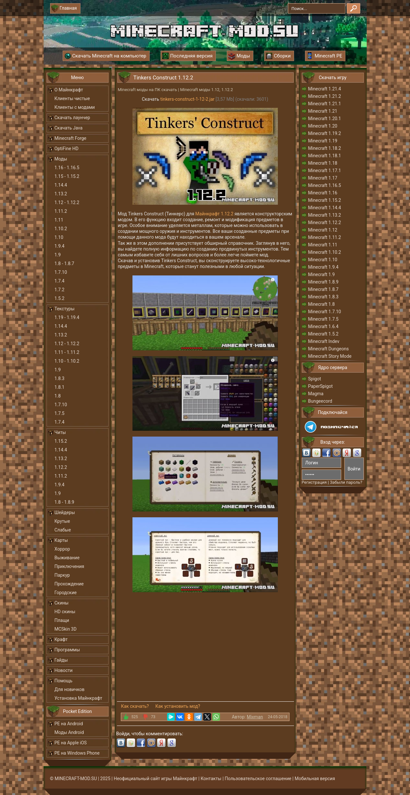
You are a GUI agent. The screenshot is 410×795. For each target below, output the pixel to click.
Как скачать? (135, 706)
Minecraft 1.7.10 (324, 311)
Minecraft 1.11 (322, 244)
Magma (316, 393)
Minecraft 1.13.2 (324, 215)
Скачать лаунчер (72, 117)
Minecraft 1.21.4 (324, 88)
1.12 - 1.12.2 (67, 202)
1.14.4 (61, 185)
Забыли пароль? (346, 482)
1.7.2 (60, 289)
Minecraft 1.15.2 (324, 200)
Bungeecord (320, 401)
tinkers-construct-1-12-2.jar (187, 99)
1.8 (58, 395)
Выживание (67, 557)
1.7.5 (60, 413)
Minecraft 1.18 (322, 163)
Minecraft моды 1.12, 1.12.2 (206, 89)
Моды (61, 158)
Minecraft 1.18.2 (324, 148)
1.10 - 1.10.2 (67, 361)
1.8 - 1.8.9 (64, 502)
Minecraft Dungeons (328, 348)
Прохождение (69, 583)
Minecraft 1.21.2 (324, 96)
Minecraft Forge (71, 138)
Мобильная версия (315, 778)
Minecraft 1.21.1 (324, 103)
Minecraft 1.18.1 (324, 155)
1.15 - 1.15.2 (67, 176)
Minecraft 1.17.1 (324, 170)
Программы (67, 649)
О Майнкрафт (69, 89)
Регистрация (314, 482)
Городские (66, 592)
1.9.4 (60, 246)
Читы (60, 432)
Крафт (61, 639)
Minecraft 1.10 (322, 259)
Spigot (314, 378)
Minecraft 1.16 (322, 192)
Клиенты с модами (75, 107)
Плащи (62, 620)
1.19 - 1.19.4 (67, 317)
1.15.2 (61, 441)
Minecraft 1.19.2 (324, 133)
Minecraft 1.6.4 (323, 326)
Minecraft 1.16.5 (324, 185)
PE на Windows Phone (77, 753)
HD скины (65, 611)
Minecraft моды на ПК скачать (147, 89)
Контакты (211, 778)
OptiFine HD (67, 148)
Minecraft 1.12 (322, 229)
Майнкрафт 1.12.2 (214, 213)
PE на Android (69, 723)
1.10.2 (61, 228)
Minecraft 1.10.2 (324, 252)
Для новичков (70, 689)
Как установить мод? (177, 706)
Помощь (64, 680)
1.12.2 (61, 467)
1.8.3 (60, 378)
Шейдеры (65, 512)
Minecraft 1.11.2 (324, 237)
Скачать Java (69, 127)
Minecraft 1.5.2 (323, 333)
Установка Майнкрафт (78, 698)
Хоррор (62, 549)
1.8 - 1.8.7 (64, 263)
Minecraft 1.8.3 (323, 296)
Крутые (62, 521)
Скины (62, 602)
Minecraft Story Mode (330, 356)
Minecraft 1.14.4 (324, 207)
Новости (64, 670)
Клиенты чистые (72, 98)
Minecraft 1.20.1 (324, 118)
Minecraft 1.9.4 (323, 267)
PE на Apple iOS (71, 742)
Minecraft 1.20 (322, 126)
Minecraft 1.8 (321, 304)
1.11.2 (61, 211)
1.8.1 (60, 387)
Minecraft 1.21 (322, 111)
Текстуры (65, 308)
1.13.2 (61, 193)
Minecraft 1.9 (321, 274)
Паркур (62, 575)
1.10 (59, 237)
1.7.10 (61, 272)
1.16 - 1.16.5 (67, 167)
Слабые (63, 529)
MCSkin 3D (66, 629)
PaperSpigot (320, 386)
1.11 (59, 219)
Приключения (69, 566)
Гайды (61, 660)
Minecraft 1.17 (322, 178)
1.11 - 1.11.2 (67, 352)
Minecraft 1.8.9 (323, 281)
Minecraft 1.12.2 (324, 222)
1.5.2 (60, 298)
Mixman (255, 716)
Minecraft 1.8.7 (323, 289)
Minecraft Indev (324, 341)
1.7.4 (60, 281)
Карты (61, 540)
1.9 (58, 254)
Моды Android (69, 732)
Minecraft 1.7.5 (323, 319)
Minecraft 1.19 (322, 140)
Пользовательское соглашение (258, 778)
